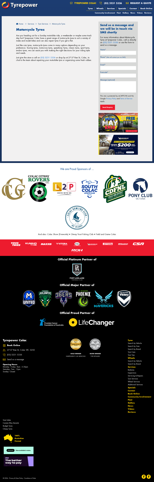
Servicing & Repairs (135, 376)
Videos (140, 13)
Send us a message (15, 359)
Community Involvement (105, 13)
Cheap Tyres (7, 429)
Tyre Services (133, 379)
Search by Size (133, 346)
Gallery (126, 13)
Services (111, 8)
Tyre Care (131, 352)
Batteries (131, 370)
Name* (103, 49)
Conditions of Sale (30, 478)
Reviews (147, 13)
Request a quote (138, 3)
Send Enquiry (107, 107)
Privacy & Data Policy (16, 478)
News (132, 13)
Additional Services (135, 384)
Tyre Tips (131, 355)
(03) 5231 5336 (113, 3)
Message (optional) (107, 80)
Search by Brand (134, 349)
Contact (133, 8)
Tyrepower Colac (83, 3)
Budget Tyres (8, 426)
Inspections (132, 373)
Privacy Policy (111, 98)
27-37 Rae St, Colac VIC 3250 (21, 350)
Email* (102, 65)
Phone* (113, 57)
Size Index (7, 420)
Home (19, 24)
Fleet (119, 13)
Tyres (90, 8)
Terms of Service (126, 98)
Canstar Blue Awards (11, 423)
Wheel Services (134, 381)
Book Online (146, 8)
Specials (122, 8)
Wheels (99, 8)
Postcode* (104, 72)
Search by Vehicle (135, 343)
